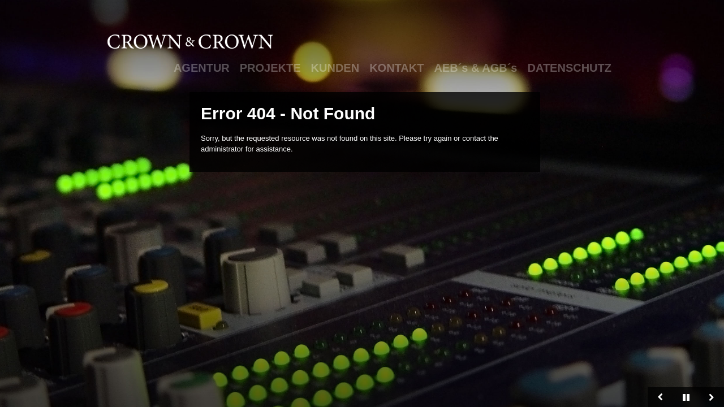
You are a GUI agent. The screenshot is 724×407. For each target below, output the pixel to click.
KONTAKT (396, 68)
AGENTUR (202, 68)
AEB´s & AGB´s (475, 68)
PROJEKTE (270, 68)
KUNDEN (335, 68)
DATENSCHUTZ (569, 68)
